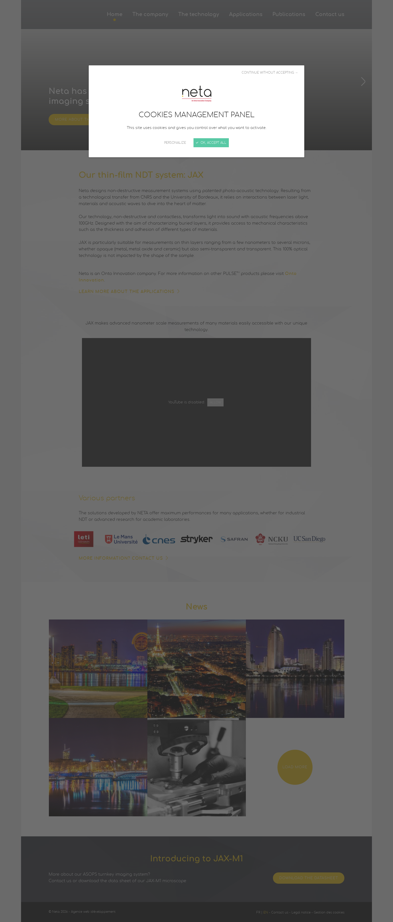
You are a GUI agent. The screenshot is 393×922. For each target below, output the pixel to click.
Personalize (175, 142)
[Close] (196, 461)
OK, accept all (211, 142)
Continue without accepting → (270, 72)
